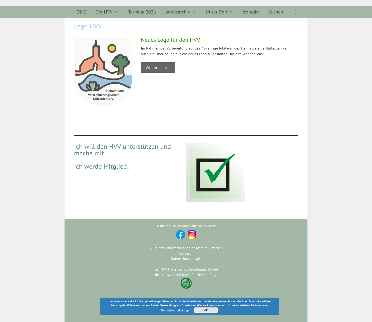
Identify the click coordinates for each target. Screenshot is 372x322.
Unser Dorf (222, 12)
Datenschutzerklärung (175, 310)
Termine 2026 (142, 12)
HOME (79, 12)
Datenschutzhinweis (186, 258)
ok (206, 310)
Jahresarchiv (183, 12)
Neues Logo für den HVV (170, 39)
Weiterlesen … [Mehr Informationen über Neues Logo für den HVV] (158, 67)
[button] (295, 12)
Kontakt (251, 12)
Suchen (275, 12)
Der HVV (110, 12)
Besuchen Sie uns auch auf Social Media (186, 226)
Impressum (186, 253)
